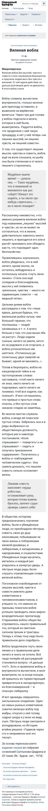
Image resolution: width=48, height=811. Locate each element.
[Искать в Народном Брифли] (31, 3)
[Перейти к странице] (44, 3)
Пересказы (10, 14)
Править (25, 25)
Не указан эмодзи (19, 764)
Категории (6, 764)
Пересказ (12, 25)
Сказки (28, 62)
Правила (35, 14)
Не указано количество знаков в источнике (20, 775)
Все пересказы (9, 779)
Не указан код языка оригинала (15, 771)
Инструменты (13, 786)
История (38, 25)
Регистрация (18, 8)
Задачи (23, 14)
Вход (31, 8)
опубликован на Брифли (26, 35)
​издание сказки (12, 747)
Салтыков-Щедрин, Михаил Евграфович (24, 45)
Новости (9, 19)
